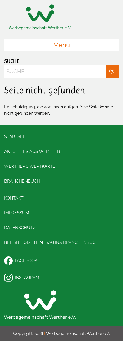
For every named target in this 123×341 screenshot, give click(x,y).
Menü (61, 45)
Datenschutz (19, 227)
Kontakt (14, 198)
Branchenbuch (22, 181)
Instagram (21, 277)
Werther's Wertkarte (29, 166)
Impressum (16, 212)
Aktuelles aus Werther (32, 151)
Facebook (20, 260)
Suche (11, 61)
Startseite (16, 136)
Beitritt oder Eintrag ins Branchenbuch (51, 242)
